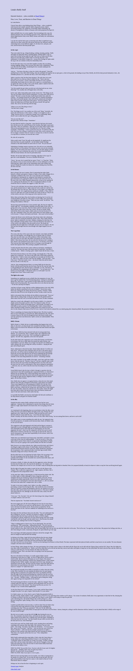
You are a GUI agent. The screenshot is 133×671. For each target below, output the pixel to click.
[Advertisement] (66, 4)
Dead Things (39, 16)
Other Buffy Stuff (15, 669)
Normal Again (14, 666)
